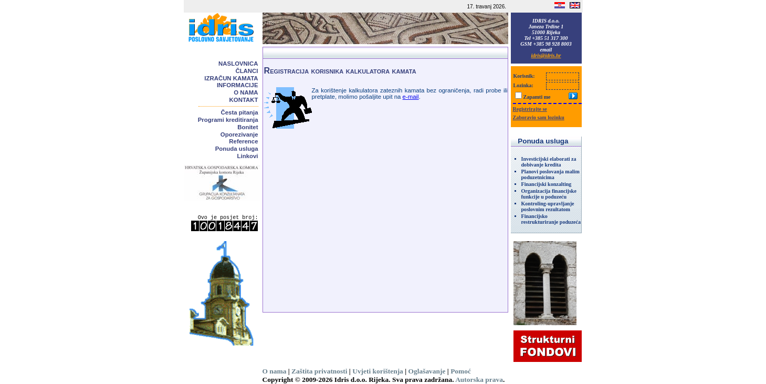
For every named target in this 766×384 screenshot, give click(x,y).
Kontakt (243, 100)
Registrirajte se (530, 109)
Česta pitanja (239, 112)
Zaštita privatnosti (319, 371)
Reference (243, 141)
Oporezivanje (239, 134)
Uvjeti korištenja (377, 371)
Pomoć (460, 371)
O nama (246, 92)
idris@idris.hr (546, 55)
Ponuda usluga (236, 149)
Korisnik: (524, 76)
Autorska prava (479, 379)
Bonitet (247, 127)
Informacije (237, 85)
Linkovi (247, 156)
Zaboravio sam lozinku (538, 117)
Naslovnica (238, 63)
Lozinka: (523, 85)
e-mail (411, 97)
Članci (246, 71)
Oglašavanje (427, 371)
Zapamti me (537, 97)
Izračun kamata (231, 78)
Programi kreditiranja (228, 120)
